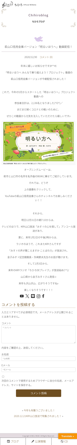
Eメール (6, 365)
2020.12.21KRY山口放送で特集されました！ (37, 416)
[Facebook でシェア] (44, 296)
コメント (6, 323)
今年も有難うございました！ (39, 410)
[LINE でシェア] (33, 296)
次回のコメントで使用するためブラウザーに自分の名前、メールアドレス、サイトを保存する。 (38, 383)
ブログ (13, 441)
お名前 (5, 354)
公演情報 (38, 441)
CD (64, 441)
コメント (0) (46, 57)
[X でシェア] (27, 296)
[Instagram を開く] (38, 296)
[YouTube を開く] (22, 296)
